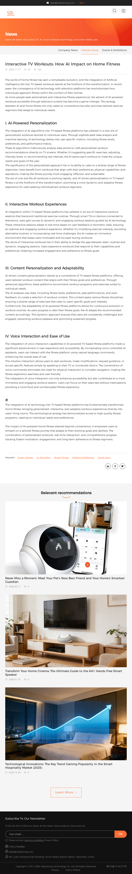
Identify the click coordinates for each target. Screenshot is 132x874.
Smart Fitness (61, 457)
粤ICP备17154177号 (117, 866)
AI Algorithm (44, 457)
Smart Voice (104, 457)
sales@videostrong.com (62, 2)
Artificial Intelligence (83, 457)
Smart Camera (25, 457)
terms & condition (34, 840)
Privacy (55, 870)
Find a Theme (73, 870)
